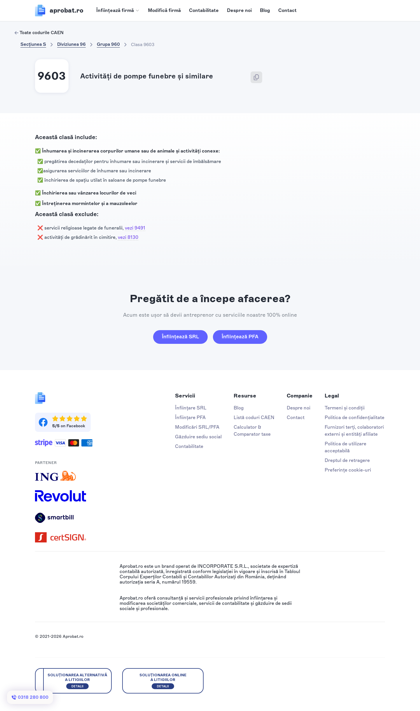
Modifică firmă (164, 10)
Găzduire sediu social (198, 436)
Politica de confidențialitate (354, 417)
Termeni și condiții (345, 408)
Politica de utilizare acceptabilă (345, 447)
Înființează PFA (240, 336)
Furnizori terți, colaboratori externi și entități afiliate (354, 430)
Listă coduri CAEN (254, 417)
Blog (265, 10)
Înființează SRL (180, 336)
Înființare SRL (190, 408)
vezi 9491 (135, 228)
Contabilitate (204, 10)
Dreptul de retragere (347, 460)
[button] (118, 10)
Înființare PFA (190, 417)
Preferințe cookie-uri (348, 470)
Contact (287, 10)
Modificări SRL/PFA (197, 427)
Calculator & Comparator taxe (252, 430)
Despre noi (239, 10)
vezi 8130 (128, 237)
